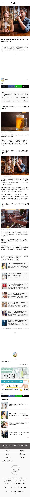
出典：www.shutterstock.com (23, 37)
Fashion (7, 451)
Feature (22, 458)
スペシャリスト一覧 (16, 481)
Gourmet (22, 454)
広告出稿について (23, 478)
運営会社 (23, 481)
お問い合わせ (16, 478)
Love (7, 454)
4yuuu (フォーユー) (9, 483)
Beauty (22, 451)
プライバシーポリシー (21, 480)
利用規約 (5, 480)
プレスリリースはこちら (7, 478)
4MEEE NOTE (8, 461)
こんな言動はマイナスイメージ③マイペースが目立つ (16, 101)
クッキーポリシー (7, 481)
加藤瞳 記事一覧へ (23, 364)
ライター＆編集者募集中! (19, 483)
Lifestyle (7, 458)
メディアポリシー (12, 480)
